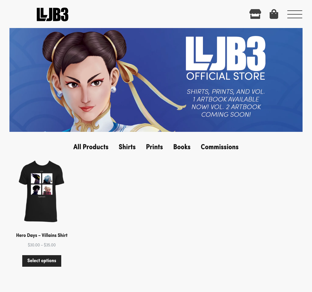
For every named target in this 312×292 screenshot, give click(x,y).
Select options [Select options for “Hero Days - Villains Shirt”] (41, 260)
